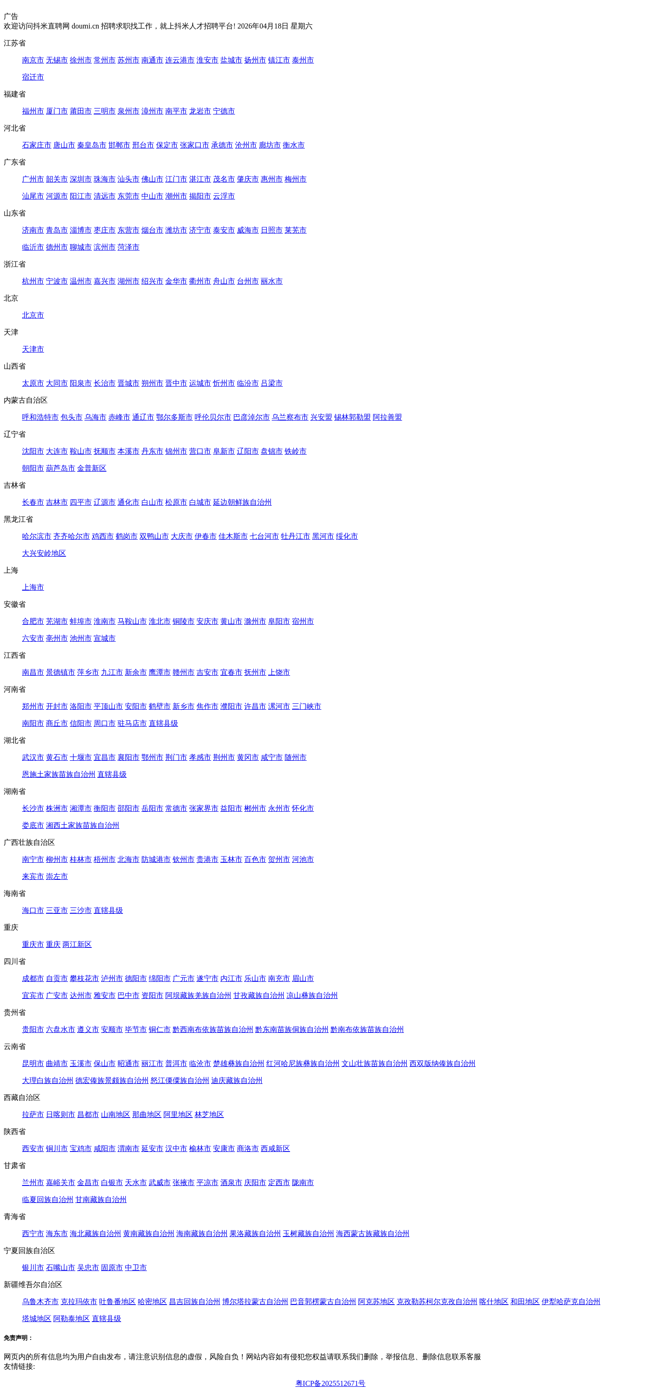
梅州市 (296, 179)
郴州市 (255, 808)
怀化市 (303, 808)
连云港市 (180, 60)
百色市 (255, 859)
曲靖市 (57, 1063)
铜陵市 (184, 621)
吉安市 (207, 672)
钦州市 (184, 859)
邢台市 (143, 145)
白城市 (200, 502)
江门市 (176, 179)
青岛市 (57, 230)
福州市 (33, 111)
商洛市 (248, 1148)
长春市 (33, 502)
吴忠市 (88, 1267)
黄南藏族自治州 (148, 1233)
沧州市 (246, 145)
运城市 (200, 383)
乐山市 (255, 978)
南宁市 (33, 859)
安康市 (224, 1148)
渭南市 (129, 1148)
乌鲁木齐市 (40, 1301)
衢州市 (200, 281)
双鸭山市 (154, 536)
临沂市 (33, 247)
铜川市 (57, 1148)
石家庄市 (36, 145)
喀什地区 (494, 1301)
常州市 (105, 60)
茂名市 (224, 179)
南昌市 (33, 672)
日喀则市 (60, 1114)
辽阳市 (248, 451)
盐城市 (231, 60)
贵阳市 (33, 1029)
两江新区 (77, 944)
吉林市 (57, 502)
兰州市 (33, 1182)
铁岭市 (296, 451)
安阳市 (136, 706)
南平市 (176, 111)
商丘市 (57, 723)
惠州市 (272, 179)
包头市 (72, 417)
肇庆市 (248, 179)
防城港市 (156, 859)
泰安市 (224, 230)
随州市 (296, 757)
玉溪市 (81, 1063)
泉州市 (129, 111)
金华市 (176, 281)
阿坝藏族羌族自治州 (198, 995)
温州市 (81, 281)
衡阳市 (105, 808)
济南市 (33, 230)
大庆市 (182, 536)
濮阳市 (231, 706)
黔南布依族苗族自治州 (367, 1029)
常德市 (176, 808)
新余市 (136, 672)
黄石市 (57, 757)
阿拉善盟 (387, 417)
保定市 (167, 145)
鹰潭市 (160, 672)
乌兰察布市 (290, 417)
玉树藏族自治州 (308, 1233)
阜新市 (224, 451)
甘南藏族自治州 (101, 1199)
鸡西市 (103, 536)
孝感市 (200, 757)
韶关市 (57, 179)
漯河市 (279, 706)
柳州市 (57, 859)
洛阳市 (81, 706)
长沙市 (33, 808)
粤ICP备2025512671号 (331, 1383)
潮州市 (176, 196)
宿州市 (303, 621)
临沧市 (200, 1063)
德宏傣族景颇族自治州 (112, 1080)
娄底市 (33, 825)
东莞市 (129, 196)
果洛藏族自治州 (255, 1233)
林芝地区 (209, 1114)
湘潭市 (81, 808)
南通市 (152, 60)
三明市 (105, 111)
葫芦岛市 (60, 468)
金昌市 (88, 1182)
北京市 (33, 315)
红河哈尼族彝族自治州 (303, 1063)
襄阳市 (129, 757)
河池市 (303, 859)
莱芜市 (296, 230)
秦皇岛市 (91, 145)
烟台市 (152, 230)
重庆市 (33, 944)
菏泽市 (129, 247)
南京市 (33, 60)
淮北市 (160, 621)
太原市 (33, 383)
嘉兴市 (105, 281)
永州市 (279, 808)
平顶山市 (108, 706)
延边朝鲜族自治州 (242, 502)
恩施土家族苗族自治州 (58, 774)
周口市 (105, 723)
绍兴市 (152, 281)
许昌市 (255, 706)
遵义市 (88, 1029)
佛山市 (152, 179)
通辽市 (143, 417)
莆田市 (81, 111)
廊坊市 (270, 145)
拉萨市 (33, 1114)
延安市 (152, 1148)
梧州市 (105, 859)
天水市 (136, 1182)
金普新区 (91, 468)
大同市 (57, 383)
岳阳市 (152, 808)
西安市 (33, 1148)
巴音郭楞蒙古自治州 (323, 1301)
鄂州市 (152, 757)
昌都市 (88, 1114)
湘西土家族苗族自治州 (82, 825)
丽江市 (152, 1063)
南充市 (279, 978)
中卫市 (136, 1267)
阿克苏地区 (376, 1301)
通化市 (129, 502)
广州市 (33, 179)
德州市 (57, 247)
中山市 (152, 196)
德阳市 (136, 978)
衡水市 (294, 145)
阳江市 (81, 196)
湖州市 (129, 281)
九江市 (112, 672)
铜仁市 (160, 1029)
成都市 (33, 978)
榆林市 (200, 1148)
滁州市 (255, 621)
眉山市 (303, 978)
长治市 (105, 383)
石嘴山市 (60, 1267)
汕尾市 (33, 196)
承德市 (222, 145)
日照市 (272, 230)
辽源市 (105, 502)
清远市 (105, 196)
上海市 (33, 587)
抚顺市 (105, 451)
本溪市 (129, 451)
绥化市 (347, 536)
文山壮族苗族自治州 (375, 1063)
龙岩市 (200, 111)
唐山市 (64, 145)
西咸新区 (275, 1148)
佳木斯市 (233, 536)
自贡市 (57, 978)
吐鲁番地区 (117, 1301)
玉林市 (231, 859)
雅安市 (105, 995)
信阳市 (81, 723)
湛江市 (200, 179)
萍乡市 (88, 672)
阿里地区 (178, 1114)
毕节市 (136, 1029)
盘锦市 (272, 451)
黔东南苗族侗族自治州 (292, 1029)
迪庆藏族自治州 (237, 1080)
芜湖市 (57, 621)
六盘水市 (60, 1029)
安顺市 (112, 1029)
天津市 (33, 349)
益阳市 (231, 808)
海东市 (57, 1233)
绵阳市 (160, 978)
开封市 (57, 706)
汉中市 (176, 1148)
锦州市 (176, 451)
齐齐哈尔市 (71, 536)
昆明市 (33, 1063)
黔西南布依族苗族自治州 (213, 1029)
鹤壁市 (160, 706)
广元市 (184, 978)
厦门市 (57, 111)
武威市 (160, 1182)
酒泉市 (231, 1182)
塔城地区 (36, 1318)
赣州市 (184, 672)
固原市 (112, 1267)
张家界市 (203, 808)
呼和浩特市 (40, 417)
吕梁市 (272, 383)
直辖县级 (163, 723)
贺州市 (279, 859)
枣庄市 (105, 230)
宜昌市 (105, 757)
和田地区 (525, 1301)
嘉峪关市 (60, 1182)
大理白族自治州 (47, 1080)
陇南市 (303, 1182)
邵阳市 (129, 808)
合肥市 (33, 621)
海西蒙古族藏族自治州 (372, 1233)
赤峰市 (119, 417)
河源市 (57, 196)
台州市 (248, 281)
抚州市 (255, 672)
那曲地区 (147, 1114)
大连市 (57, 451)
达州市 (81, 995)
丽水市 (272, 281)
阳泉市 (81, 383)
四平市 (81, 502)
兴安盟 (321, 417)
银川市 (33, 1267)
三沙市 (81, 910)
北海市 (129, 859)
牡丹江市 (295, 536)
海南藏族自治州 (202, 1233)
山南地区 (115, 1114)
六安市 (33, 638)
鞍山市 (81, 451)
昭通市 (129, 1063)
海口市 (33, 910)
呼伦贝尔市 (213, 417)
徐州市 (81, 60)
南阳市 (33, 723)
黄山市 (231, 621)
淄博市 (81, 230)
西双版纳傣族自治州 (442, 1063)
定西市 (279, 1182)
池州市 (81, 638)
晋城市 (129, 383)
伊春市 (206, 536)
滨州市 (105, 247)
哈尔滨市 (36, 536)
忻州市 (224, 383)
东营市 (129, 230)
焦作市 (207, 706)
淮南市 (105, 621)
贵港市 (207, 859)
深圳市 (81, 179)
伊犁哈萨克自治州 (571, 1301)
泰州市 (303, 60)
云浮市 (224, 196)
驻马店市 (132, 723)
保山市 (105, 1063)
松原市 (176, 502)
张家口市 (194, 145)
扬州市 (255, 60)
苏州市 (129, 60)
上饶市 (279, 672)
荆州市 (224, 757)
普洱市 (176, 1063)
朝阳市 (33, 468)
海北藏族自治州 (95, 1233)
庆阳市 (255, 1182)
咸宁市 (272, 757)
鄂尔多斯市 (174, 417)
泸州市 (112, 978)
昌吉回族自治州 (194, 1301)
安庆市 (207, 621)
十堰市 (81, 757)
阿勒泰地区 (71, 1318)
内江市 (231, 978)
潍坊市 (176, 230)
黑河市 (323, 536)
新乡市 (184, 706)
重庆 (53, 944)
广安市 (57, 995)
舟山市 (224, 281)
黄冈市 (248, 757)
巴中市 (129, 995)
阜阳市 (279, 621)
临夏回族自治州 (47, 1199)
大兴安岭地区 (44, 553)
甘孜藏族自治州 (259, 995)
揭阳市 (200, 196)
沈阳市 (33, 451)
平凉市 (207, 1182)
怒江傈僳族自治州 (180, 1080)
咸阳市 (105, 1148)
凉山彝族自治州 (312, 995)
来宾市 (33, 876)
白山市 (152, 502)
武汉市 (33, 757)
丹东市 (152, 451)
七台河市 (264, 536)
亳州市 (57, 638)
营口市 (200, 451)
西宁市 (33, 1233)
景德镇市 (60, 672)
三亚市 (57, 910)
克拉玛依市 (79, 1301)
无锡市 (57, 60)
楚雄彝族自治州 (238, 1063)
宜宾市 (33, 995)
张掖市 (184, 1182)
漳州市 (152, 111)
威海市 (248, 230)
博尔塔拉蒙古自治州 (255, 1301)
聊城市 (81, 247)
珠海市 (105, 179)
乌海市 (95, 417)
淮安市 (207, 60)
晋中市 (176, 383)
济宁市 (200, 230)
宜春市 (231, 672)
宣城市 (105, 638)
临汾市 (248, 383)
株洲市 (57, 808)
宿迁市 (33, 77)
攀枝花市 (84, 978)
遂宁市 (207, 978)
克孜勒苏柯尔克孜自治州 (437, 1301)
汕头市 (129, 179)
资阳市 (152, 995)
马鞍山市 (132, 621)
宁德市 (224, 111)
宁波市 (57, 281)
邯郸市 (119, 145)
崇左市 (57, 876)
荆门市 (176, 757)
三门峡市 (306, 706)
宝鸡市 (81, 1148)
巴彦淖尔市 (251, 417)
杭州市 (33, 281)
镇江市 (279, 60)
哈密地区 (152, 1301)
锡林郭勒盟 (352, 417)
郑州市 (33, 706)
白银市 (112, 1182)
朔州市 (152, 383)
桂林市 (81, 859)
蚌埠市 (81, 621)
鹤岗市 (127, 536)
